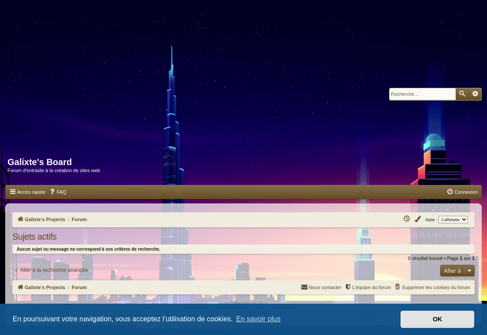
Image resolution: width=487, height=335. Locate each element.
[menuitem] (58, 192)
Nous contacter (321, 286)
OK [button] (437, 319)
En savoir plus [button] (258, 319)
